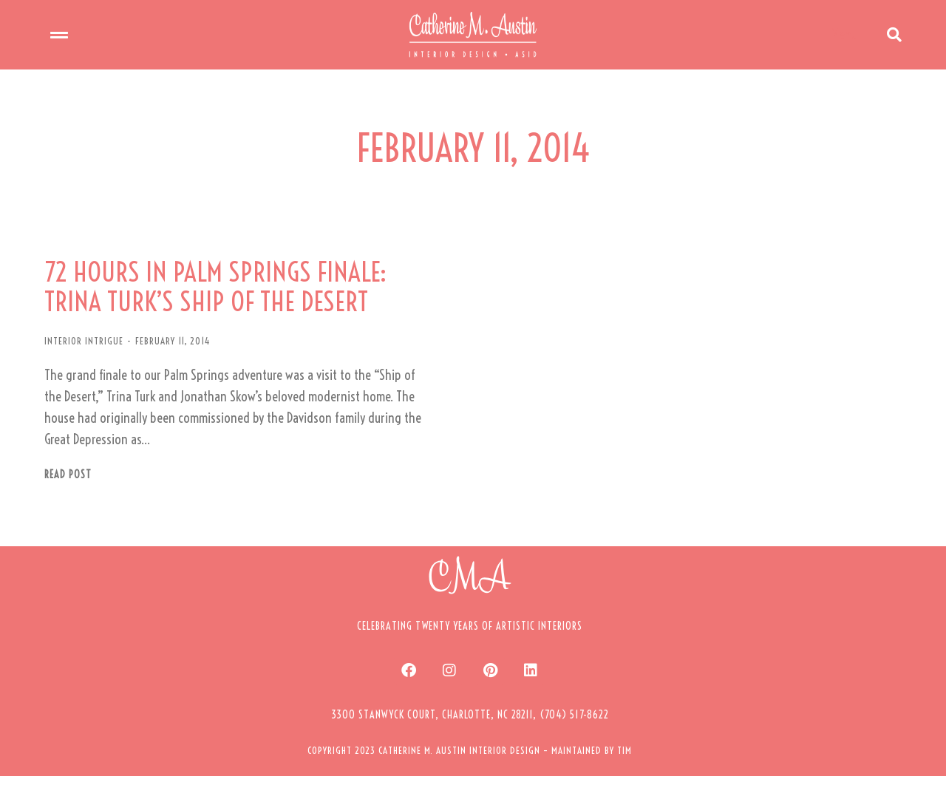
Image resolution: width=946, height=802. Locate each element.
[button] (470, 740)
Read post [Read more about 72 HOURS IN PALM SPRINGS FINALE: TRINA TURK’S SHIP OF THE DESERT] (68, 501)
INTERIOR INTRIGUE (83, 366)
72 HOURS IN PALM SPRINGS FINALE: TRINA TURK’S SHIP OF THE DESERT (232, 309)
